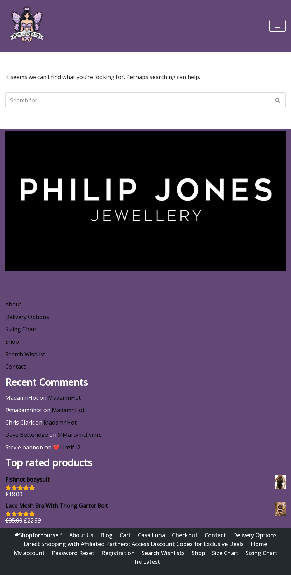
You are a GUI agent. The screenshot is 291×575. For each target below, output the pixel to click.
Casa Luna (151, 535)
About (13, 304)
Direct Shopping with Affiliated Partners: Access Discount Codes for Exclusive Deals (134, 544)
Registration (118, 553)
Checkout (185, 535)
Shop (12, 342)
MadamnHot (64, 398)
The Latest (145, 562)
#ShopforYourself (38, 535)
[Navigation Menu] (277, 26)
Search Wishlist (25, 354)
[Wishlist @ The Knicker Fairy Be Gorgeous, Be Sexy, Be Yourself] (26, 26)
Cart (125, 535)
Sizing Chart (21, 329)
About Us (81, 535)
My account (29, 553)
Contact (15, 366)
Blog (106, 535)
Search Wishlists (163, 553)
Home (259, 544)
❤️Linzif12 (66, 447)
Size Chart (225, 553)
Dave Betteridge (26, 435)
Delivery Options (27, 317)
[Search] (137, 100)
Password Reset (73, 553)
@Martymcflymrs (80, 435)
